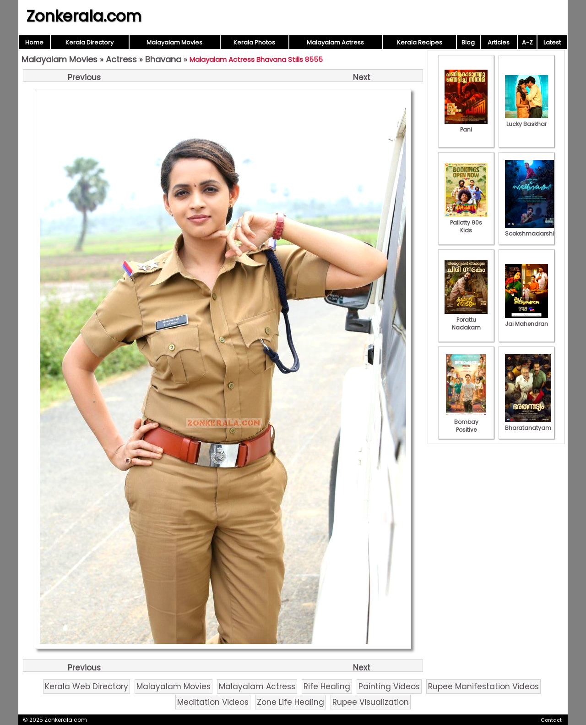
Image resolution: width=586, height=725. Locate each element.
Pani (466, 125)
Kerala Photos (254, 42)
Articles (499, 42)
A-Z (527, 42)
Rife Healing (327, 686)
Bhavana (163, 59)
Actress (121, 59)
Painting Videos (389, 686)
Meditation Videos (213, 702)
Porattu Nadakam (466, 319)
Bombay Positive (466, 422)
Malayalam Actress (335, 42)
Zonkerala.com (83, 16)
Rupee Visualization (370, 702)
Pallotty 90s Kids (466, 222)
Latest (552, 42)
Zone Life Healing (290, 702)
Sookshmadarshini (532, 229)
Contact (551, 720)
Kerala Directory (89, 42)
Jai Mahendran (526, 320)
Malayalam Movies (174, 42)
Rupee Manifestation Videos (483, 686)
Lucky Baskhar (526, 120)
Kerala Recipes (419, 42)
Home (34, 42)
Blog (468, 42)
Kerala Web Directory (86, 686)
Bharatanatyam (528, 424)
